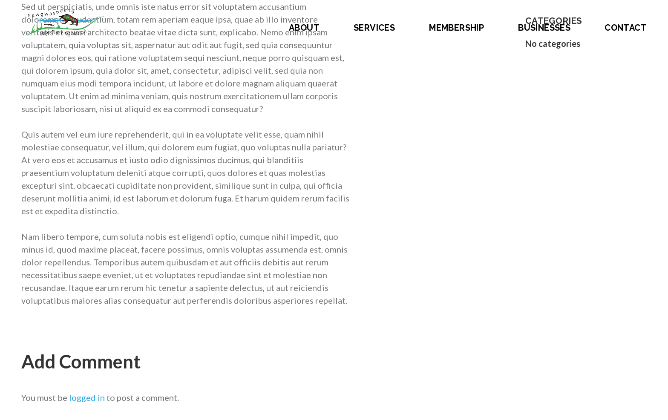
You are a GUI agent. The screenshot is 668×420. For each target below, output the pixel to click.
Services (374, 28)
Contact (626, 28)
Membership (456, 28)
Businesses (544, 28)
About (304, 28)
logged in (87, 397)
